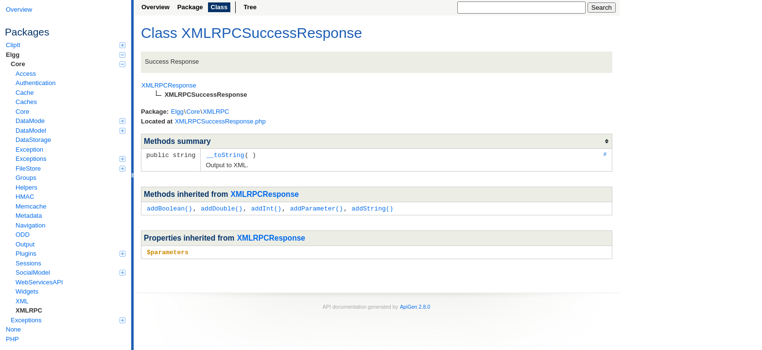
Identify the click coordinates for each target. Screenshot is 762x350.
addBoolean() (169, 207)
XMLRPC (29, 310)
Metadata (29, 215)
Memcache (31, 206)
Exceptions (70, 158)
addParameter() (316, 207)
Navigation (30, 225)
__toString (225, 154)
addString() (372, 207)
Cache (25, 92)
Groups (26, 177)
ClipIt (65, 45)
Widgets (27, 291)
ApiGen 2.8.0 (415, 305)
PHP (12, 339)
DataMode (70, 120)
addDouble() (221, 207)
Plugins (70, 253)
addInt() (266, 207)
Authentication (35, 83)
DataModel (70, 130)
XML (22, 301)
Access (26, 73)
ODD (23, 234)
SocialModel (70, 272)
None (13, 329)
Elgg (65, 54)
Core (68, 64)
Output (25, 244)
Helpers (26, 187)
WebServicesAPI (39, 282)
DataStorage (33, 139)
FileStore (70, 168)
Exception (29, 149)
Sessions (28, 263)
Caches (26, 101)
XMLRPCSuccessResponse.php (220, 121)
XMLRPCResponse (265, 194)
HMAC (25, 196)
